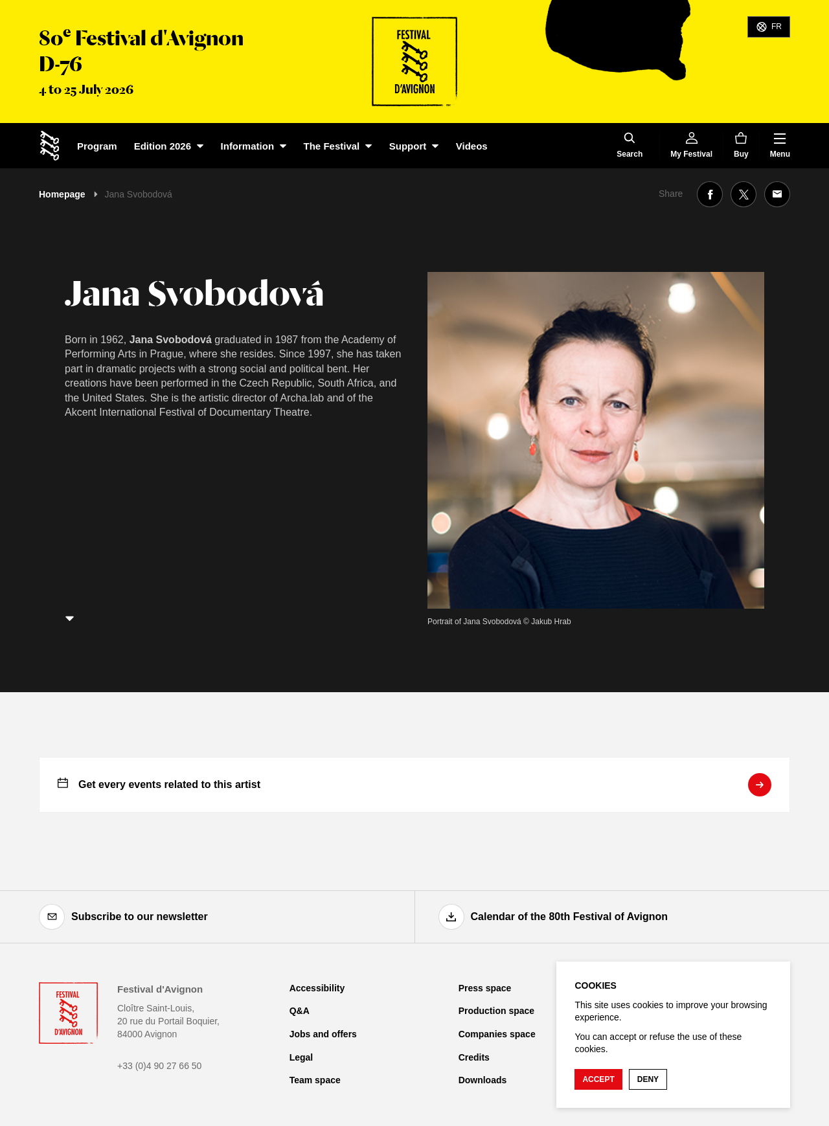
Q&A (300, 1011)
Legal (301, 1057)
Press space (485, 988)
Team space (315, 1080)
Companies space (497, 1034)
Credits (474, 1057)
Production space (496, 1011)
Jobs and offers (323, 1034)
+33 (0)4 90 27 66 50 (159, 1066)
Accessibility (317, 988)
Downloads (483, 1080)
